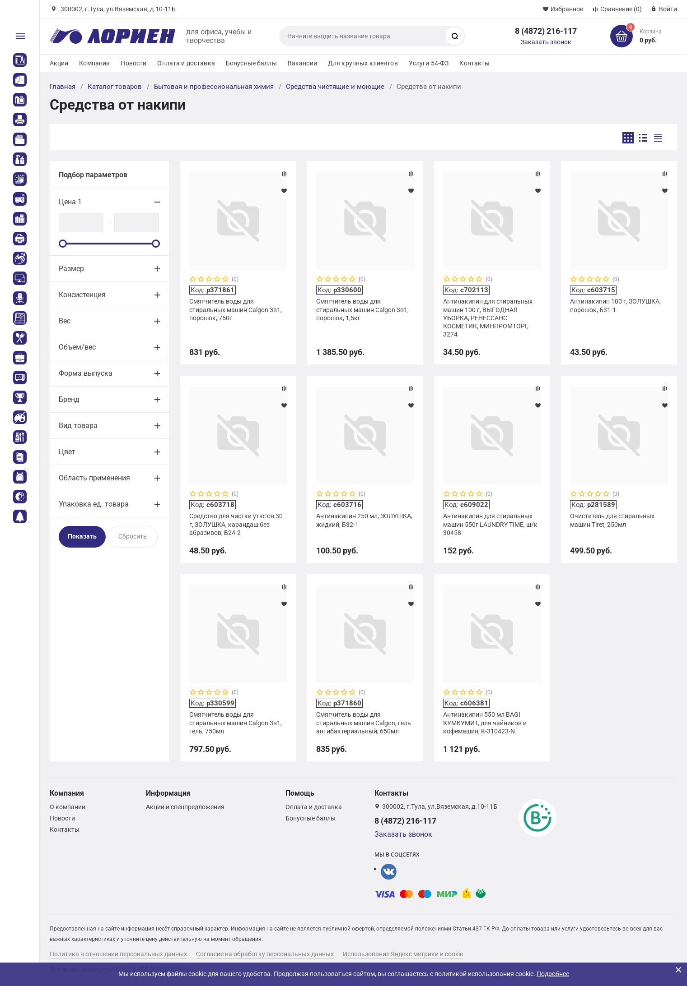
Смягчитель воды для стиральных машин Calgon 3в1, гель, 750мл (235, 722)
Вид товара (78, 425)
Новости (133, 63)
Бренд (69, 399)
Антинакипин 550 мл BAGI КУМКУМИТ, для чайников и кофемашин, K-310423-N (485, 722)
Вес (64, 321)
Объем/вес (77, 347)
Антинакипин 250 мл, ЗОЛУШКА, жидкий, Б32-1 (364, 520)
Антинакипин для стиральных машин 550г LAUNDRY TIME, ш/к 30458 (490, 524)
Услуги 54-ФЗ (429, 63)
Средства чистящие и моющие (335, 87)
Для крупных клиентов (363, 63)
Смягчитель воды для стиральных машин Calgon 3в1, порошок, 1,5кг (362, 309)
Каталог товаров (115, 87)
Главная (62, 87)
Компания (94, 63)
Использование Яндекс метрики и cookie (403, 954)
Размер (71, 268)
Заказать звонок (546, 42)
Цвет (67, 451)
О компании (67, 807)
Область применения (94, 478)
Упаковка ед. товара (94, 504)
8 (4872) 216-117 (546, 31)
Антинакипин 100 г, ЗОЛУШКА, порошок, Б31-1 (615, 305)
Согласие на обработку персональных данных (265, 954)
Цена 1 (70, 202)
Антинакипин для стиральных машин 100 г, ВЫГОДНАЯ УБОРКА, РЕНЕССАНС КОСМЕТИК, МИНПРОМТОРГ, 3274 (488, 318)
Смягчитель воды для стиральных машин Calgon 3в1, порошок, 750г (235, 309)
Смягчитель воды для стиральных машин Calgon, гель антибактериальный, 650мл (363, 722)
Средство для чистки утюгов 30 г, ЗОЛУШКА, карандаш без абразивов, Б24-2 (236, 524)
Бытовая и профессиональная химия (214, 87)
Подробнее (553, 973)
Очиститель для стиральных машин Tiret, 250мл (612, 520)
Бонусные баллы (251, 63)
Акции (59, 63)
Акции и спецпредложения (185, 807)
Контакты (474, 63)
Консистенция (82, 294)
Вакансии (302, 63)
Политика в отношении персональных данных (118, 954)
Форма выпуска (85, 373)
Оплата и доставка (186, 63)
